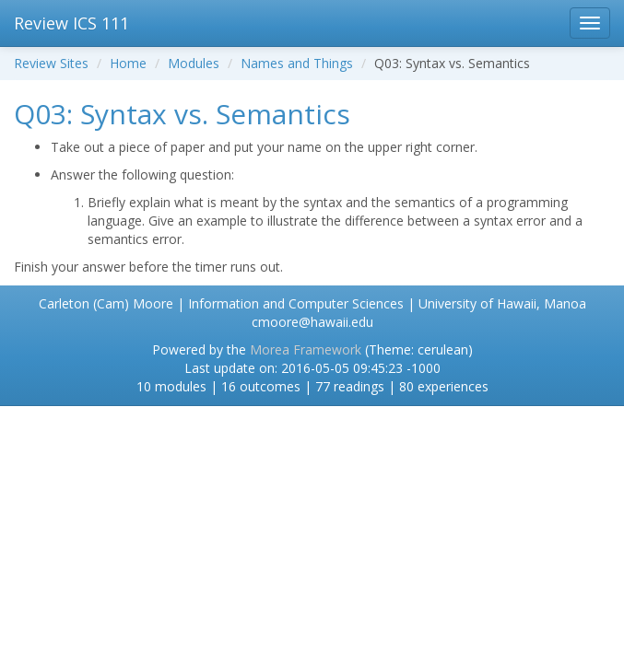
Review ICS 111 (71, 23)
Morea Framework (305, 349)
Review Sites (51, 63)
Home (128, 63)
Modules (193, 63)
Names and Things (297, 63)
